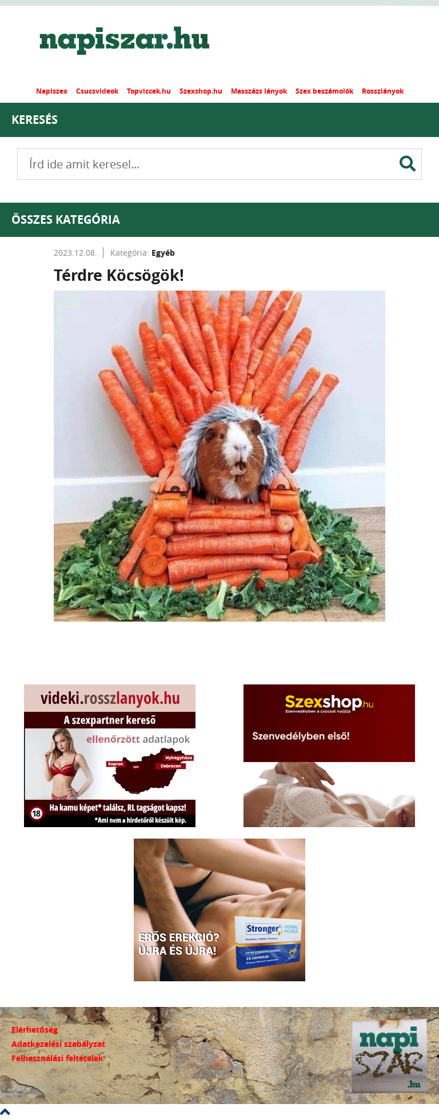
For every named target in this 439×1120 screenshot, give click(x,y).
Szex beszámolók (324, 91)
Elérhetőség (34, 1029)
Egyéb (163, 252)
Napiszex (51, 91)
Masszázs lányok (259, 91)
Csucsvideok (97, 91)
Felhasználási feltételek (57, 1058)
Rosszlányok (383, 91)
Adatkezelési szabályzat (58, 1043)
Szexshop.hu (200, 91)
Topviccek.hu (149, 91)
